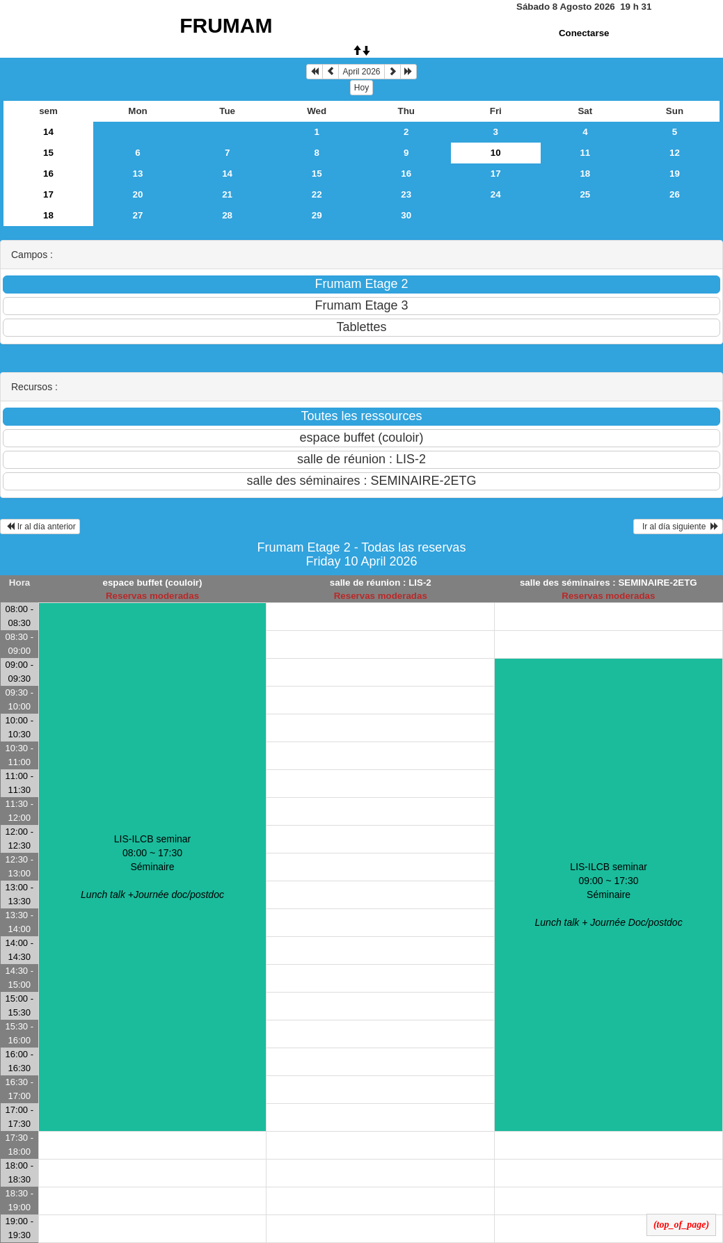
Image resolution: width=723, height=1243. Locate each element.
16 (48, 173)
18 (585, 173)
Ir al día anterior (40, 526)
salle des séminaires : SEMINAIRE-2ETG (608, 582)
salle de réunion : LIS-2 (380, 582)
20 (138, 194)
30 (406, 215)
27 (138, 215)
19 (674, 173)
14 (48, 132)
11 (585, 152)
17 (496, 173)
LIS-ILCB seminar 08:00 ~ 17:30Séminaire (152, 866)
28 (227, 215)
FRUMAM (226, 25)
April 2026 (361, 72)
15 (48, 152)
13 (138, 173)
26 (674, 194)
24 (496, 194)
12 (674, 152)
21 (227, 194)
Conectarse (584, 33)
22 (317, 194)
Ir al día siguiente (678, 526)
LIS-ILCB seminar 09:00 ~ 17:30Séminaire (609, 894)
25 (585, 194)
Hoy (361, 88)
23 (406, 194)
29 (317, 215)
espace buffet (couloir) (152, 582)
